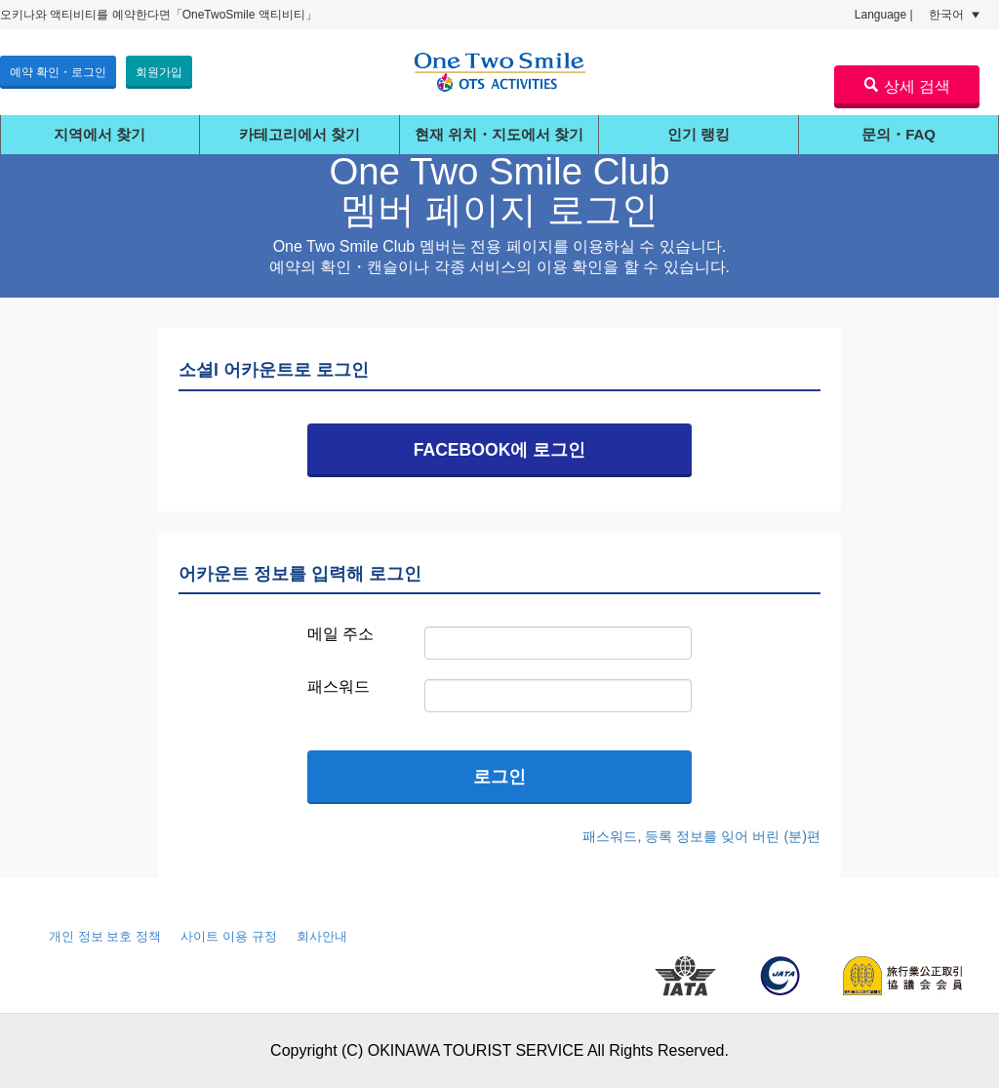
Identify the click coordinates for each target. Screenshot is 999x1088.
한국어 (954, 14)
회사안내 (322, 936)
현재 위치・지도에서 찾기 (499, 134)
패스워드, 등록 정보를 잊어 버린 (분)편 (701, 836)
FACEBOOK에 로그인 (500, 450)
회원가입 (159, 72)
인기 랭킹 (698, 134)
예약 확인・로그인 (58, 72)
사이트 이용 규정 (228, 936)
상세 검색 (906, 86)
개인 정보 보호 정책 (105, 936)
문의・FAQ (898, 134)
